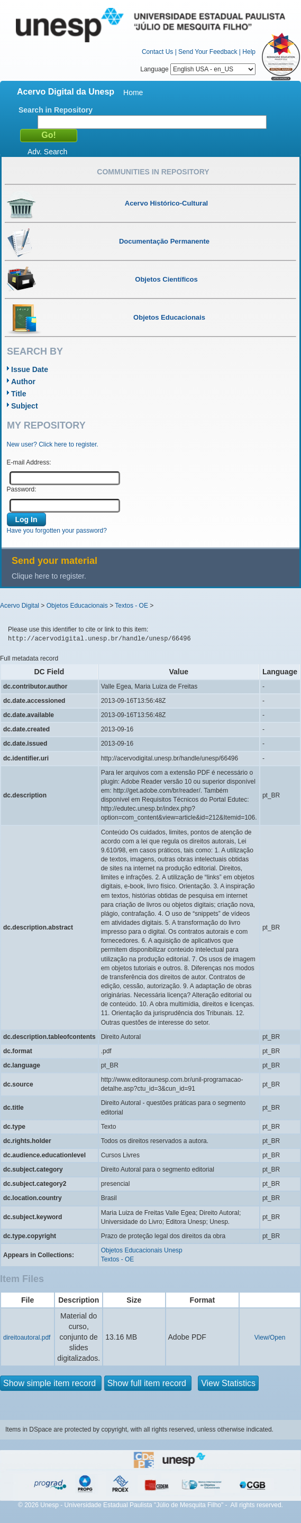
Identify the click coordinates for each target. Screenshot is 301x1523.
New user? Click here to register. (52, 444)
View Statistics (228, 1383)
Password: (22, 489)
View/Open (269, 1337)
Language (198, 69)
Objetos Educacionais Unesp (142, 1250)
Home (133, 92)
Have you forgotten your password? (57, 530)
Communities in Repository (153, 172)
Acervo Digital (19, 605)
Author (23, 381)
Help (249, 51)
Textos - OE (131, 605)
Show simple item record (50, 1383)
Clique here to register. (49, 576)
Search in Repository (56, 110)
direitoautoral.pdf (26, 1337)
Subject (24, 406)
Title (18, 393)
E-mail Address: (29, 462)
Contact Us (157, 51)
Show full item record (148, 1383)
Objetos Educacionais (77, 605)
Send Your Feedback (207, 51)
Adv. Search (47, 151)
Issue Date (29, 369)
